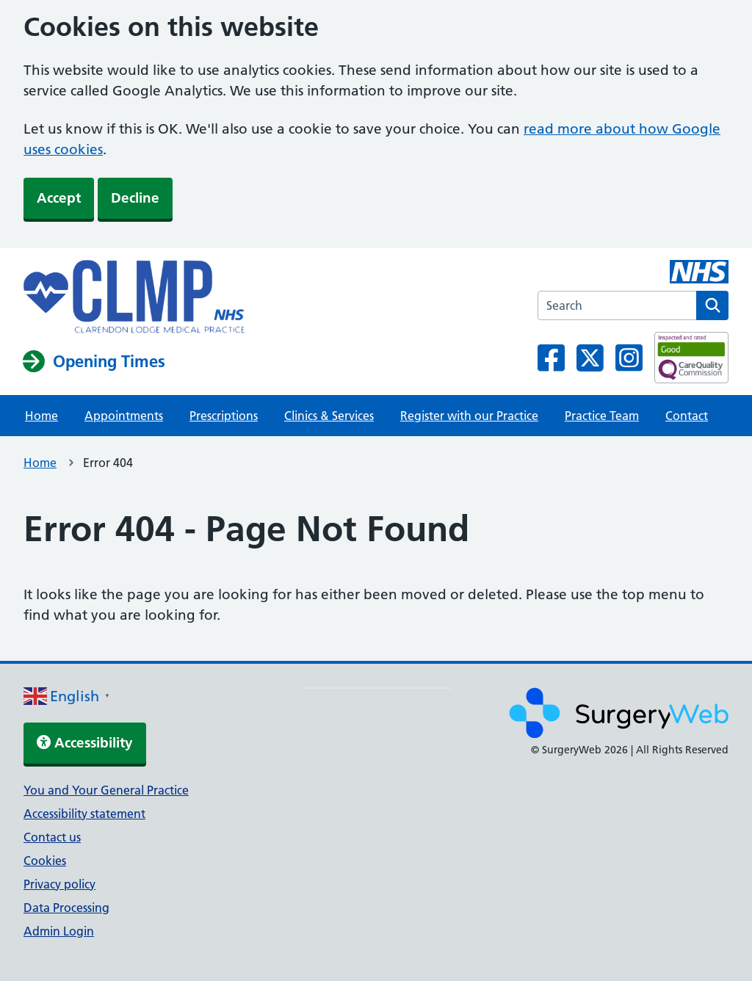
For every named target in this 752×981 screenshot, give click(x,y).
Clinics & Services (329, 415)
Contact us (52, 837)
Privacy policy (59, 884)
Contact (686, 415)
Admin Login (59, 931)
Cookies (45, 860)
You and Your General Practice (106, 790)
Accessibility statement (84, 813)
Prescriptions (223, 415)
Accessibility (85, 742)
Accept (59, 197)
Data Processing (66, 907)
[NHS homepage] (134, 298)
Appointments (123, 415)
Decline (135, 197)
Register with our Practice (469, 415)
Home (41, 415)
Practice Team (602, 415)
